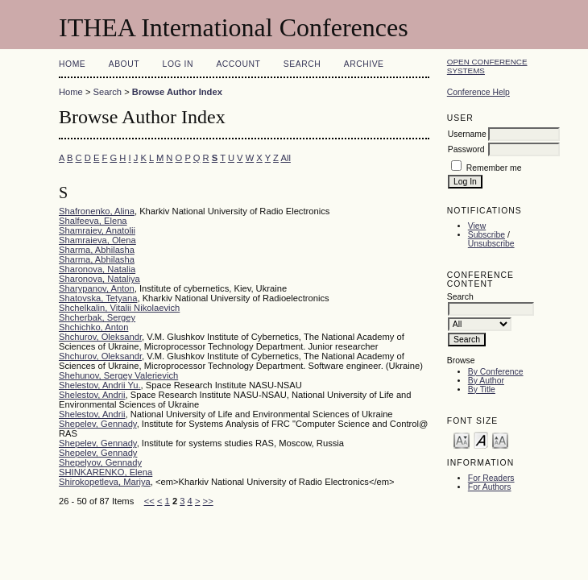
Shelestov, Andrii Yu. (100, 385)
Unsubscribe (491, 243)
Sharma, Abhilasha (97, 250)
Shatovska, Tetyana (98, 298)
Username (467, 134)
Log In (178, 64)
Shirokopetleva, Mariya (105, 482)
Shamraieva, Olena (97, 240)
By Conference (496, 371)
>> (208, 501)
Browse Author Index (177, 92)
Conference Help (478, 92)
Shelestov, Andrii (92, 395)
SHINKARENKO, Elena (105, 472)
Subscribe (486, 234)
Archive (364, 64)
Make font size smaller (461, 439)
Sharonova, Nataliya (99, 279)
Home (72, 64)
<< (149, 501)
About (124, 64)
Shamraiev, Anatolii (97, 230)
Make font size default (481, 439)
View (477, 226)
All (285, 158)
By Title (481, 389)
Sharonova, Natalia (97, 269)
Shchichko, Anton (93, 327)
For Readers (491, 478)
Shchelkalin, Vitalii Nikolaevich (119, 308)
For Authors (489, 487)
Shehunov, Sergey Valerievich (118, 375)
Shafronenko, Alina (97, 211)
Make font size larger (500, 439)
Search (302, 64)
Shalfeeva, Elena (93, 221)
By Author (486, 380)
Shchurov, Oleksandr (100, 337)
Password (466, 149)
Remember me (494, 168)
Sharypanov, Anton (97, 288)
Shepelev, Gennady (98, 424)
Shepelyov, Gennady (100, 462)
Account (238, 64)
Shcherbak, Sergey (97, 317)
